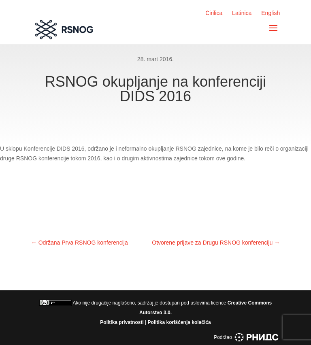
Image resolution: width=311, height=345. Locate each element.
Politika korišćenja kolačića (179, 322)
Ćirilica (213, 13)
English (270, 13)
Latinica (241, 13)
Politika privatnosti (121, 322)
